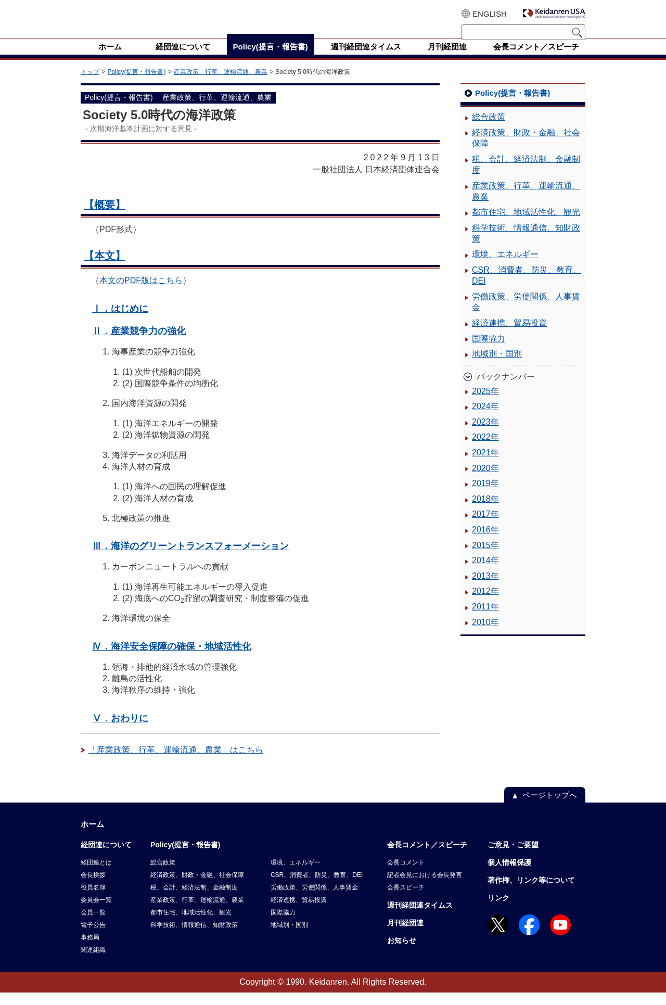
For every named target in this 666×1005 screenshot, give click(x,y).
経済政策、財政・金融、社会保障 (526, 151)
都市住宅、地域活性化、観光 (526, 224)
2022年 (485, 449)
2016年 (485, 542)
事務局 (90, 949)
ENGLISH (489, 13)
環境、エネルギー (505, 266)
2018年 (485, 511)
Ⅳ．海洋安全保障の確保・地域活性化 (171, 658)
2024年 (485, 418)
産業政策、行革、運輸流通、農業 (220, 84)
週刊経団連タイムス (420, 917)
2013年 (485, 588)
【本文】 (104, 268)
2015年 (485, 557)
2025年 (485, 403)
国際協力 (488, 351)
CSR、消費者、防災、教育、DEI (526, 288)
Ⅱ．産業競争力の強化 (139, 343)
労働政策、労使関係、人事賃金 (526, 314)
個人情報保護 (509, 875)
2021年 (485, 465)
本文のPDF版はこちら (141, 292)
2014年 (485, 572)
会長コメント (406, 875)
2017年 (485, 526)
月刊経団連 (405, 935)
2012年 (485, 603)
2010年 (485, 634)
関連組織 (93, 962)
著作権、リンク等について (531, 892)
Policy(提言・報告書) (136, 84)
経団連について (106, 857)
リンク (498, 910)
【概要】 (104, 217)
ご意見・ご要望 (513, 857)
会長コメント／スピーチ (427, 857)
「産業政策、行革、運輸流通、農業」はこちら (175, 762)
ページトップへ (549, 807)
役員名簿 (93, 900)
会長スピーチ (406, 900)
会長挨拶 (93, 887)
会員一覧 (93, 924)
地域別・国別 (497, 366)
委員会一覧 (96, 912)
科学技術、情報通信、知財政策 (526, 246)
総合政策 (488, 129)
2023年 (485, 434)
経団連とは (96, 875)
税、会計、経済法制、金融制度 (526, 177)
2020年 (485, 480)
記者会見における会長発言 (424, 887)
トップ (90, 84)
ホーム (92, 836)
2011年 (485, 619)
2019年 (485, 495)
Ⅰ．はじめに (120, 320)
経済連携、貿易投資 (509, 335)
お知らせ (401, 953)
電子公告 (93, 937)
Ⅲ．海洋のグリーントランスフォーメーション (190, 558)
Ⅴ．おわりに (120, 730)
